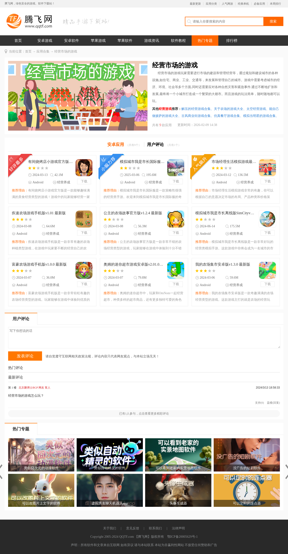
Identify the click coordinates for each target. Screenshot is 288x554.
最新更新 (195, 3)
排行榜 (231, 41)
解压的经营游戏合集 (197, 109)
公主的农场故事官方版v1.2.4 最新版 (133, 213)
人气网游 (227, 3)
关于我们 (109, 528)
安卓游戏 (44, 41)
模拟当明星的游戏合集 (261, 116)
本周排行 (275, 3)
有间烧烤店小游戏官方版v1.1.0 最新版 (50, 162)
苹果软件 (125, 41)
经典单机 (243, 3)
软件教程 (178, 41)
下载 (84, 181)
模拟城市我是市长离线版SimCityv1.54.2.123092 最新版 (225, 213)
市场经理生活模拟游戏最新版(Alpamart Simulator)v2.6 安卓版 (234, 162)
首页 (18, 41)
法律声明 (178, 528)
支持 (259, 402)
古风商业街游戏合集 (197, 116)
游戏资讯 (151, 41)
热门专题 (205, 41)
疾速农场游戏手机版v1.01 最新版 (39, 213)
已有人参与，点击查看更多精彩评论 (144, 413)
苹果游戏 (98, 41)
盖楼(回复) (273, 402)
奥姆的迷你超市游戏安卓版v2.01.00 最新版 (134, 264)
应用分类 (211, 3)
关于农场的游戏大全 (230, 109)
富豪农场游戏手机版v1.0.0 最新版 (39, 264)
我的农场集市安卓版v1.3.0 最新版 (222, 264)
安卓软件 (71, 41)
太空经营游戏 (257, 109)
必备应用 (259, 3)
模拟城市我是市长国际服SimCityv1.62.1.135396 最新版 (142, 162)
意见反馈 (132, 528)
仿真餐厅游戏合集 (228, 116)
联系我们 (155, 528)
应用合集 (42, 51)
